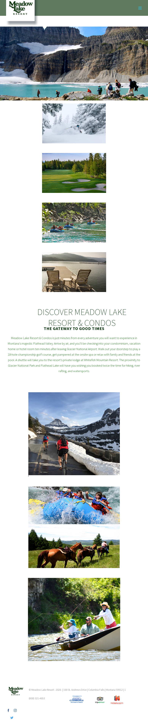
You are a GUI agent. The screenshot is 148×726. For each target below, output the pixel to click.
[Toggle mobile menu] (140, 8)
